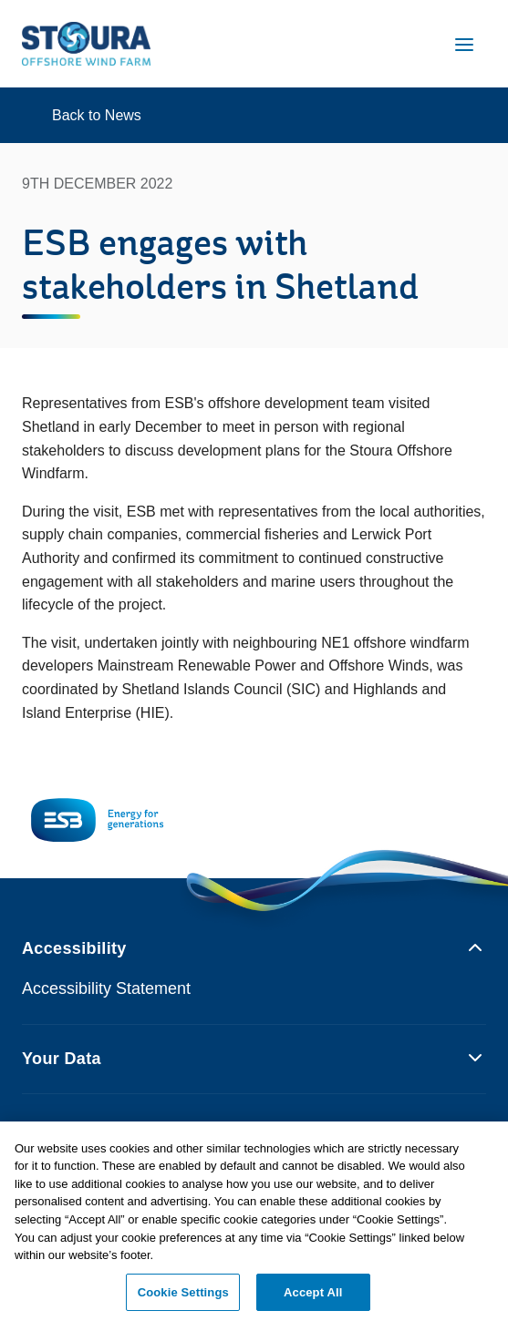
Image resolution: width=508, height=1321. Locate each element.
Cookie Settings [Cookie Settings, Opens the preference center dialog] (183, 1298)
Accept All (313, 1298)
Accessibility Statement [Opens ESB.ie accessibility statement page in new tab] (106, 988)
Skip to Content (29, 11)
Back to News (96, 115)
